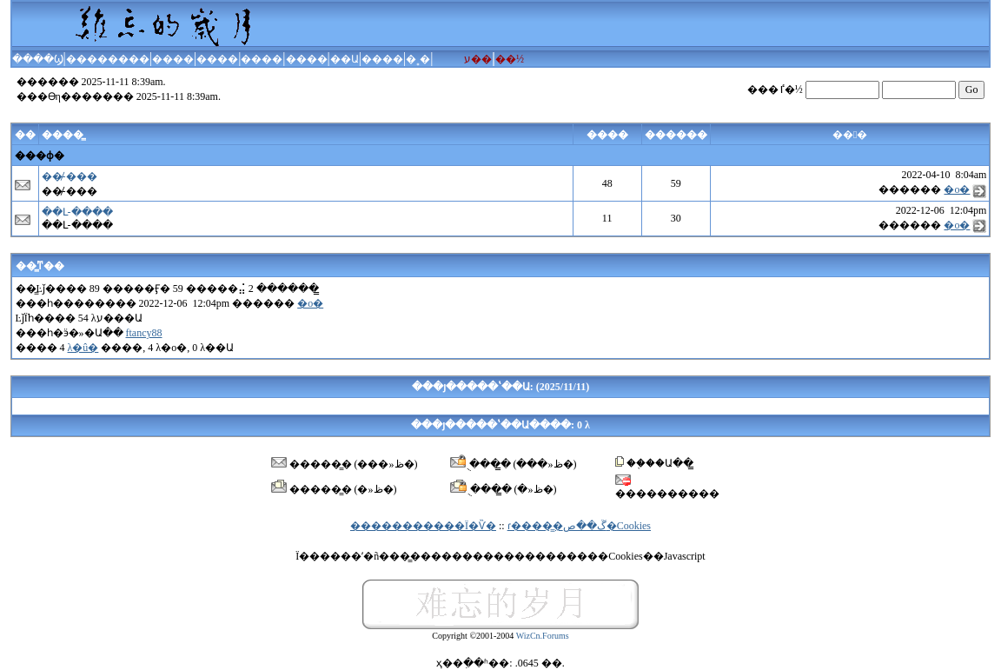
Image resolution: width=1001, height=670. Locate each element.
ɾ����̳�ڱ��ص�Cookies (579, 526)
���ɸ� (39, 155)
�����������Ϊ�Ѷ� (423, 526)
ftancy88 (144, 333)
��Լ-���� (77, 212)
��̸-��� (69, 176)
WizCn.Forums (542, 635)
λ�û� (83, 348)
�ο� (957, 189)
